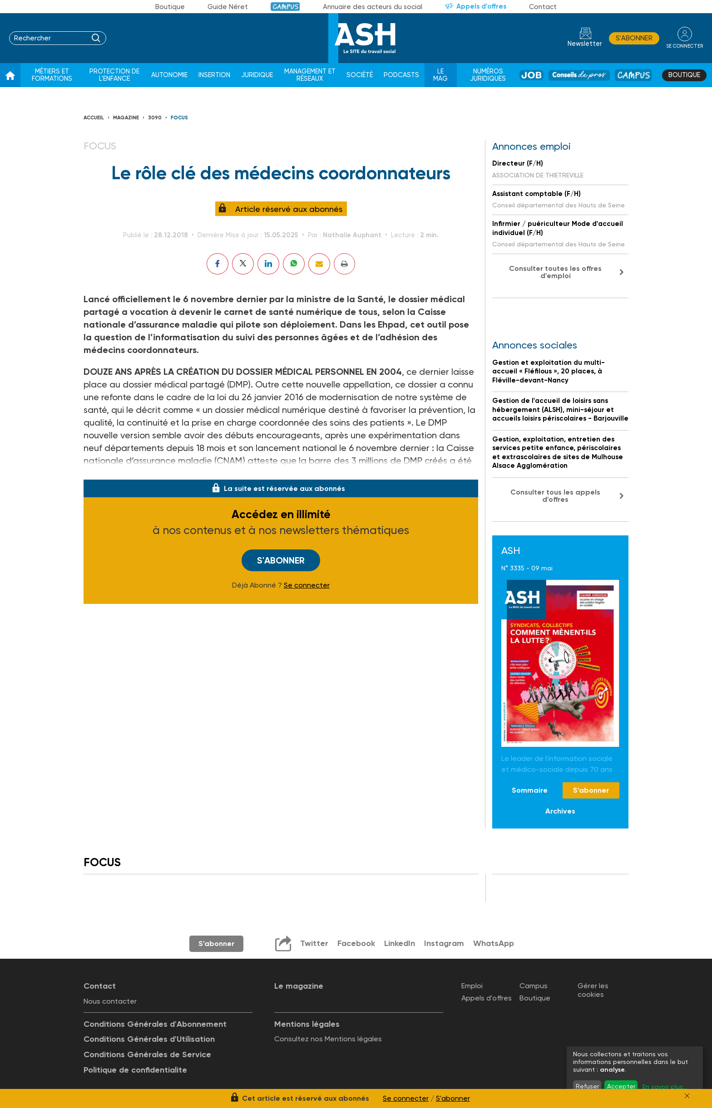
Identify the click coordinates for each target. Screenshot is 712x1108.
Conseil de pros (579, 75)
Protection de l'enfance (114, 75)
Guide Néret (228, 7)
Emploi (472, 985)
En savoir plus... (665, 1086)
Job (531, 75)
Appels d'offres (481, 6)
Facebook (356, 943)
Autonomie (169, 75)
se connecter (684, 46)
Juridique (257, 75)
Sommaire (530, 790)
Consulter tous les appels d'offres (555, 496)
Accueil (94, 118)
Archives (560, 811)
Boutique (170, 7)
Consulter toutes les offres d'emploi (555, 272)
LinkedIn (399, 943)
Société (359, 75)
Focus (179, 118)
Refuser (587, 1086)
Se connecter (307, 585)
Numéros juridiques (488, 75)
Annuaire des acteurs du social (372, 7)
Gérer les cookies (593, 990)
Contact (543, 7)
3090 (155, 118)
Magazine (126, 118)
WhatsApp (493, 943)
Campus (285, 7)
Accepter (621, 1086)
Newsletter (585, 44)
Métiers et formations (52, 75)
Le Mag (440, 75)
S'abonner (634, 38)
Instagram (444, 943)
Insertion (214, 75)
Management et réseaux (310, 75)
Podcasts (401, 75)
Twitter (314, 943)
